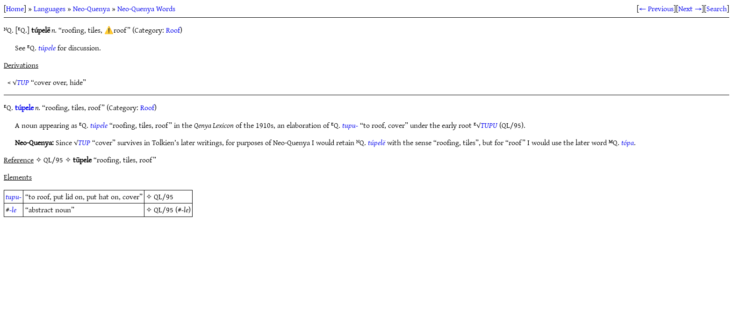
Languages (49, 8)
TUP (23, 82)
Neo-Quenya (91, 8)
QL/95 (163, 196)
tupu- (350, 125)
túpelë (376, 142)
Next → (690, 8)
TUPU (489, 125)
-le (12, 209)
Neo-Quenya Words (146, 8)
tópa (627, 142)
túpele (47, 47)
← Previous (656, 8)
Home (15, 8)
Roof (173, 29)
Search (716, 8)
